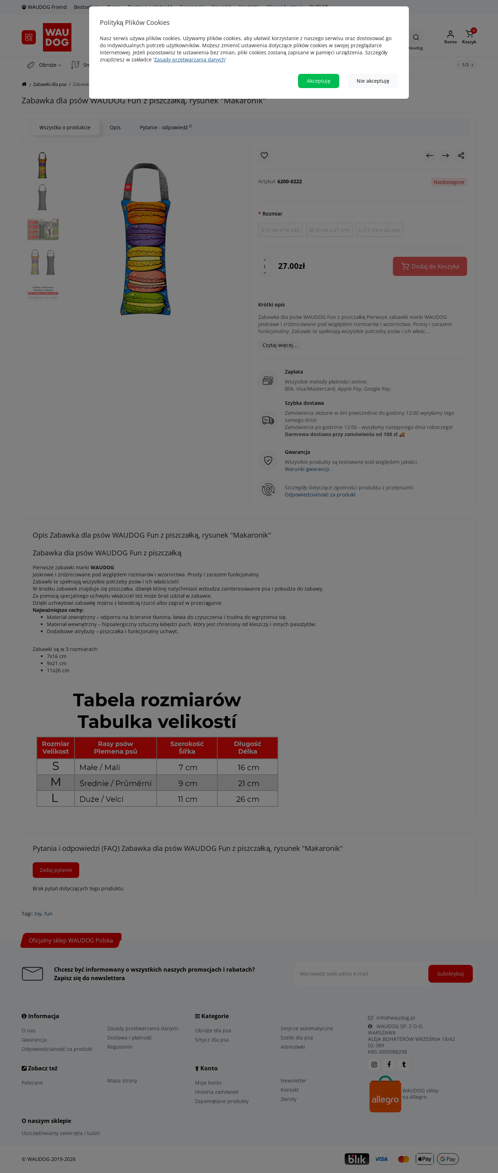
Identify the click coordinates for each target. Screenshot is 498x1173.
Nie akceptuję (373, 80)
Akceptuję (318, 80)
